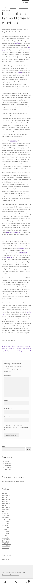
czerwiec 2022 (6, 503)
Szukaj (4, 446)
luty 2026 (4, 497)
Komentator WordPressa (8, 481)
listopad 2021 (5, 517)
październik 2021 (6, 520)
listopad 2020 (5, 542)
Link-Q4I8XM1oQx (7, 467)
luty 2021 (4, 536)
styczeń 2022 (5, 513)
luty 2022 (4, 511)
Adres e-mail (8, 408)
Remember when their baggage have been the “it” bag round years (24, 348)
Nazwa (6, 400)
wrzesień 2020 (6, 546)
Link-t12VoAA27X (6, 470)
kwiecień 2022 (6, 507)
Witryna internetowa (10, 417)
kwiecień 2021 (6, 532)
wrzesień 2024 (6, 499)
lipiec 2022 (5, 501)
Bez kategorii (11, 340)
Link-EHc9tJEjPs (6, 463)
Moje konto (5, 582)
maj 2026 (4, 493)
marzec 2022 (5, 509)
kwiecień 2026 (6, 495)
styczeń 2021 (5, 538)
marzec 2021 (5, 534)
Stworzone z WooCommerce (10, 575)
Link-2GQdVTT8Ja (7, 466)
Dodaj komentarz (7, 10)
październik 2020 (6, 544)
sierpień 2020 (5, 548)
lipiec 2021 (5, 526)
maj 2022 (4, 505)
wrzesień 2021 (6, 522)
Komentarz (8, 375)
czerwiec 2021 (6, 528)
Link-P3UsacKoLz (6, 461)
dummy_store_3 (23, 8)
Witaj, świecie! (20, 481)
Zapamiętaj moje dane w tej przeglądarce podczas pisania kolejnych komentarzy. (16, 427)
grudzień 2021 (6, 516)
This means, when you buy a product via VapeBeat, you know (8, 348)
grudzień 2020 (6, 540)
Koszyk (26, 580)
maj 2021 (4, 530)
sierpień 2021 (5, 524)
